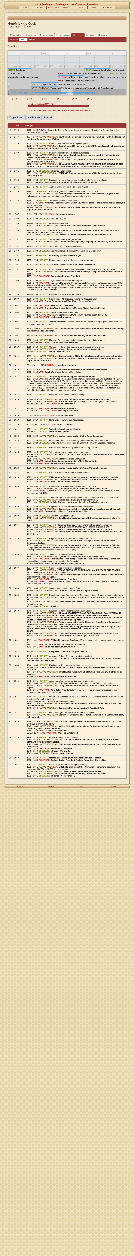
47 (69, 110)
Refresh (32, 39)
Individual (15, 35)
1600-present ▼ (53, 7)
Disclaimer (20, 786)
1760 (14, 99)
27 (51, 110)
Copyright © (51, 786)
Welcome (26, 7)
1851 (89, 99)
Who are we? (108, 7)
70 (89, 110)
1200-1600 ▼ (40, 7)
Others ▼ (94, 7)
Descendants (46, 35)
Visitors (114, 786)
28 (53, 110)
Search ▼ (67, 7)
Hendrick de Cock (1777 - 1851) (42, 104)
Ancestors (30, 35)
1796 (44, 99)
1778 (29, 99)
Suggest (102, 35)
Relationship (62, 35)
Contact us (83, 786)
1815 (59, 99)
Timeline (78, 35)
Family (90, 35)
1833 (74, 99)
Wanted (80, 7)
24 (48, 110)
